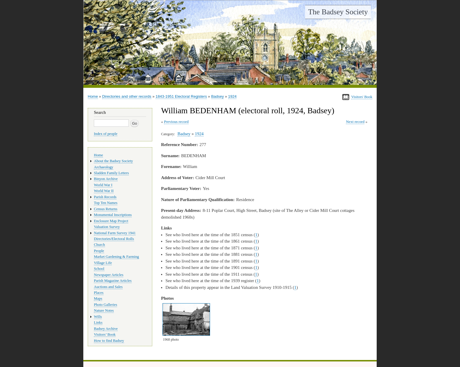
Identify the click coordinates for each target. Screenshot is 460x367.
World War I (103, 185)
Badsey (217, 96)
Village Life (103, 263)
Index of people (105, 134)
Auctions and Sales (108, 287)
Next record (355, 121)
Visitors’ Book (105, 334)
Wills (98, 317)
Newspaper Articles (108, 275)
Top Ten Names (105, 203)
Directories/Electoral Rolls (114, 239)
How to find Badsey (109, 341)
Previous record (176, 121)
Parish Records (105, 197)
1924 (232, 96)
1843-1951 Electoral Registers (181, 96)
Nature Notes (104, 310)
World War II (104, 191)
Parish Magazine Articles (113, 281)
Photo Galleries (105, 305)
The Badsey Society (338, 12)
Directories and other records (126, 96)
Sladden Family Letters (111, 173)
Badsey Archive (106, 329)
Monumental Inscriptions (113, 215)
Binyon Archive (106, 179)
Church (99, 245)
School (99, 269)
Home (93, 96)
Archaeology (103, 167)
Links (98, 322)
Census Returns (105, 209)
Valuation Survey (107, 227)
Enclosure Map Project (111, 221)
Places (99, 293)
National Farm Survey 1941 (115, 233)
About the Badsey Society (113, 161)
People (99, 251)
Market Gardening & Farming (116, 257)
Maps (98, 298)
